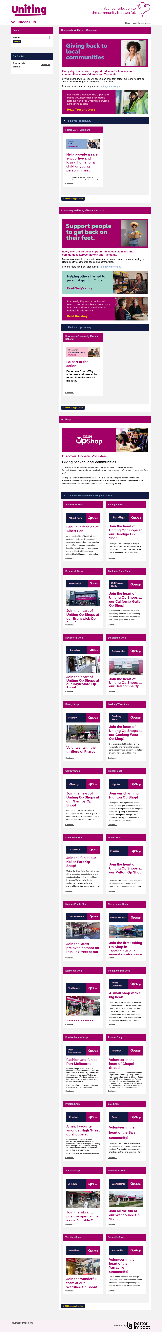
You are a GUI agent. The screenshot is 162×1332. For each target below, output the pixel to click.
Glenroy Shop (72, 771)
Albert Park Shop (74, 504)
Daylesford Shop (74, 638)
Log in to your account (142, 23)
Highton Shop (115, 771)
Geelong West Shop (118, 704)
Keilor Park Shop (74, 837)
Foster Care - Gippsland (78, 130)
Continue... (69, 183)
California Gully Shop (119, 571)
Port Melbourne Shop (76, 1037)
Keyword (17, 37)
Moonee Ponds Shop (76, 904)
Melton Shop (114, 837)
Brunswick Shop (74, 571)
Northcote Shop (73, 971)
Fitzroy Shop (72, 704)
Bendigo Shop (115, 504)
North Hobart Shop (118, 904)
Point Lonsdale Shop (119, 971)
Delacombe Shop (117, 638)
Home (127, 23)
